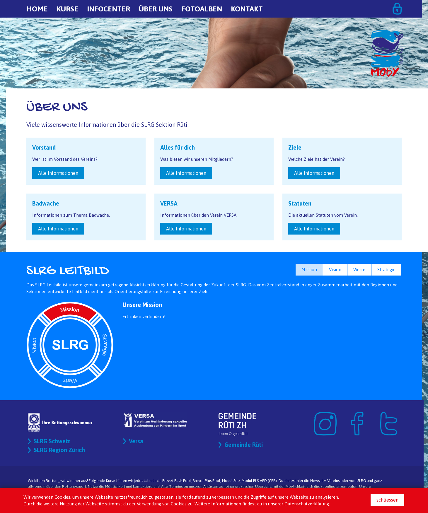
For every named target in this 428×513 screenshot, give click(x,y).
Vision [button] (335, 269)
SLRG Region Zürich (59, 450)
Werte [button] (359, 269)
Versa (136, 441)
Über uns (156, 9)
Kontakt (247, 9)
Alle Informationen (58, 173)
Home (37, 9)
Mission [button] (309, 269)
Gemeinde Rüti (243, 444)
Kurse (67, 9)
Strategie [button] (386, 269)
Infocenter (108, 9)
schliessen (387, 499)
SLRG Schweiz (52, 441)
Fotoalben (201, 9)
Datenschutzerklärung (306, 503)
